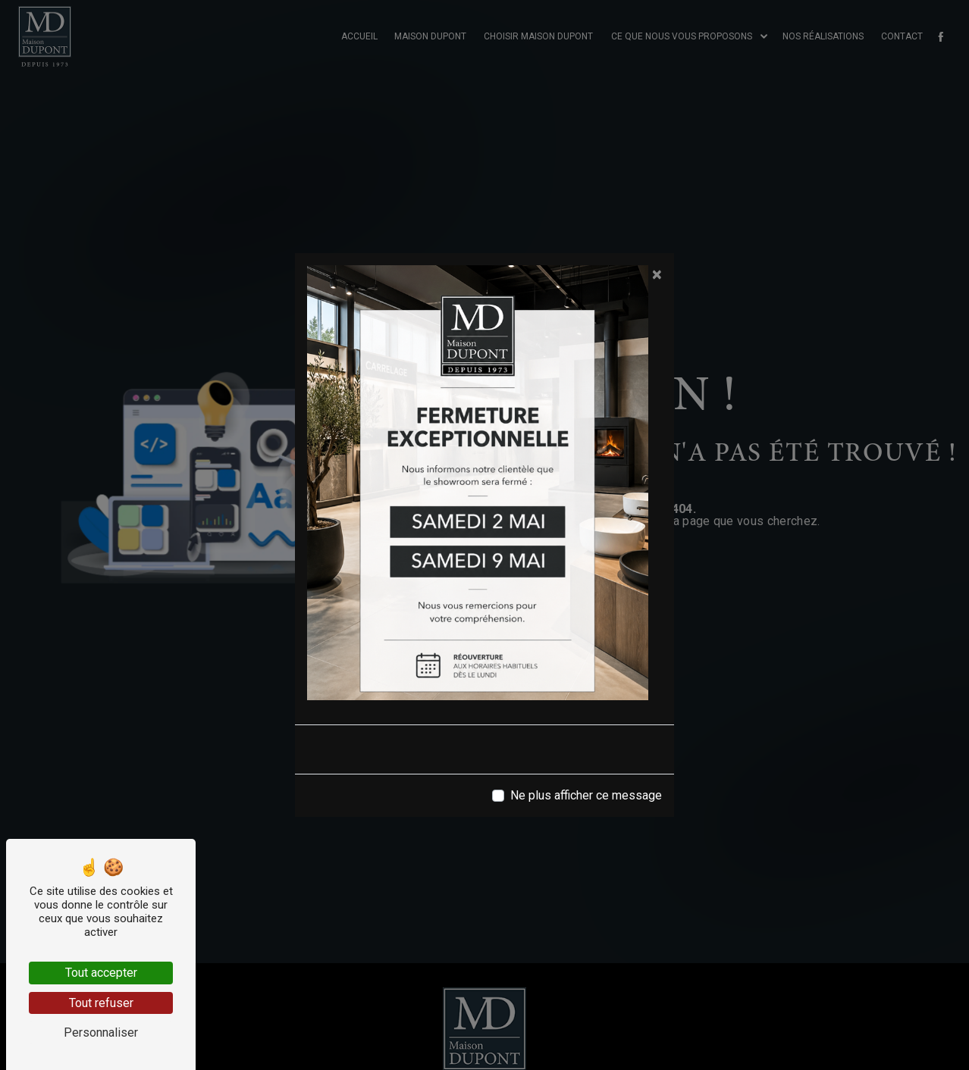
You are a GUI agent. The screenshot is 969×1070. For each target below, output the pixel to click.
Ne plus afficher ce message (586, 795)
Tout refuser (101, 1003)
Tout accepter (101, 972)
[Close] (657, 274)
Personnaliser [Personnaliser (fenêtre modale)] (101, 1032)
